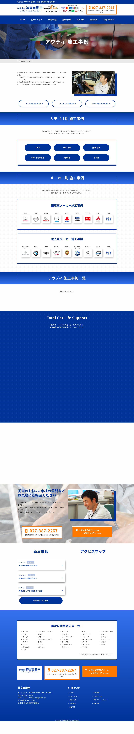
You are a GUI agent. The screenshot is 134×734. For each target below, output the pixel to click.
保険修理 (67, 159)
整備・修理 (66, 19)
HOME (22, 19)
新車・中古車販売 (37, 159)
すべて (38, 148)
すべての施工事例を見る (100, 104)
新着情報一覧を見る (41, 613)
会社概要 (93, 19)
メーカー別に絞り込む (67, 104)
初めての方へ (36, 19)
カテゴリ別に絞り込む (33, 104)
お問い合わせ (108, 19)
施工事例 (80, 19)
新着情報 (97, 716)
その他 (96, 159)
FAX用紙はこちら (40, 710)
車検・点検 (52, 19)
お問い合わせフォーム (93, 543)
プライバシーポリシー (102, 712)
